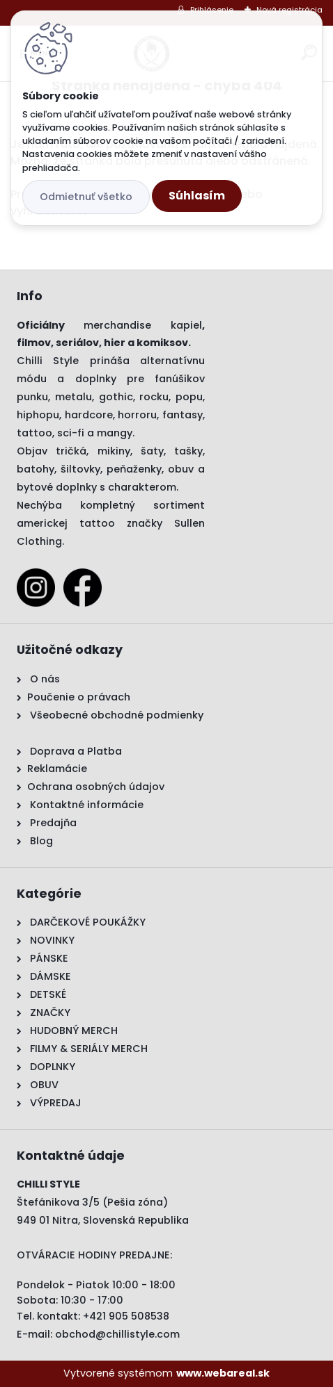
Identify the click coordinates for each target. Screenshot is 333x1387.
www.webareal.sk (223, 1373)
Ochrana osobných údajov (95, 787)
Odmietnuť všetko (86, 197)
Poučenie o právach (78, 697)
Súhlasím (197, 196)
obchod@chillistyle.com (117, 1334)
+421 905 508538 (126, 1316)
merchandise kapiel (143, 325)
